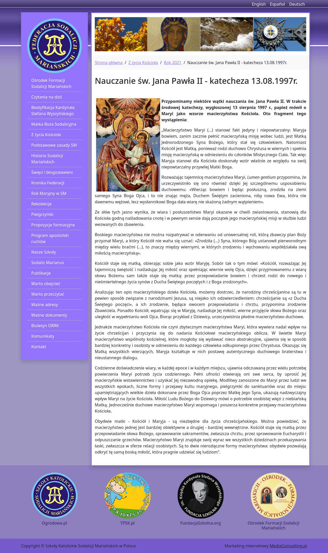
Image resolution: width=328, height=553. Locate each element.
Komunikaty (42, 336)
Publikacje (41, 273)
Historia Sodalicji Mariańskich (47, 159)
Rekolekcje (41, 204)
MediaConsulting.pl (288, 546)
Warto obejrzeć (45, 283)
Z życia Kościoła (46, 134)
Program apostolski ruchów (50, 238)
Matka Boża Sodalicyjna (53, 124)
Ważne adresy (44, 304)
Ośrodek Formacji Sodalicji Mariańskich (51, 83)
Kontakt (38, 346)
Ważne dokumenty (49, 315)
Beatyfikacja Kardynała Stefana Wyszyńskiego (53, 110)
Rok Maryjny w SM (48, 193)
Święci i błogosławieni (52, 172)
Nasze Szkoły (43, 252)
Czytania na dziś (46, 97)
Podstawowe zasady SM (54, 145)
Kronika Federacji (47, 183)
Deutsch (297, 4)
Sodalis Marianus (47, 262)
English (259, 4)
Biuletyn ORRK (45, 325)
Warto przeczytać (47, 294)
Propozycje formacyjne (53, 225)
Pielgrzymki (42, 214)
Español (277, 4)
